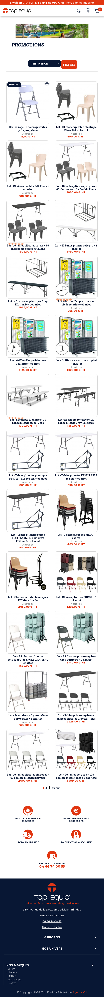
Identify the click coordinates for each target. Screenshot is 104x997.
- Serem (10, 969)
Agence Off (80, 992)
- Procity (11, 983)
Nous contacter (52, 927)
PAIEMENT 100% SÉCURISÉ (76, 842)
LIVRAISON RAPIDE (28, 842)
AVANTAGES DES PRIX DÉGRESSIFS (76, 819)
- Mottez (11, 976)
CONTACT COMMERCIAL (52, 865)
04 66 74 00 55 (52, 921)
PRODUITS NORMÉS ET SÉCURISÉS (27, 819)
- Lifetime (11, 972)
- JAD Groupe (13, 979)
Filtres (69, 64)
